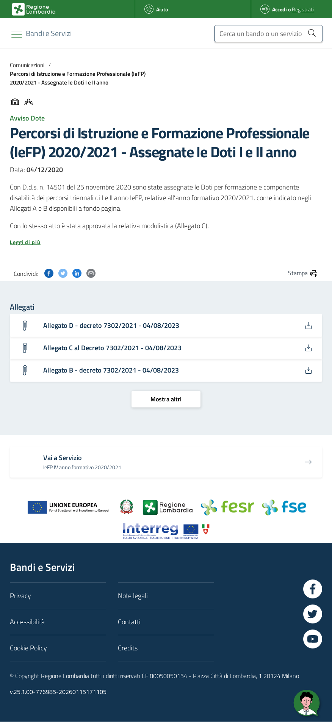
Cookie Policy (28, 648)
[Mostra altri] (166, 399)
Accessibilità (27, 622)
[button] (166, 242)
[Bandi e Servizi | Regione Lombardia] (33, 9)
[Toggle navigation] (16, 34)
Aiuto (162, 9)
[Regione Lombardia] (48, 33)
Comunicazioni (27, 65)
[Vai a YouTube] (312, 639)
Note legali (133, 596)
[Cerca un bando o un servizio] (268, 33)
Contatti (129, 622)
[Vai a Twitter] (312, 614)
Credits (128, 648)
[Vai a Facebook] (312, 589)
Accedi (279, 9)
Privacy (20, 596)
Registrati (303, 9)
